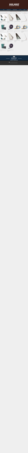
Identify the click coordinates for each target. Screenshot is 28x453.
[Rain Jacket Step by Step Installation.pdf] (17, 13)
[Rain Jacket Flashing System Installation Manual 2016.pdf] (6, 13)
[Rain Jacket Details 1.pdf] (25, 13)
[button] (27, 9)
